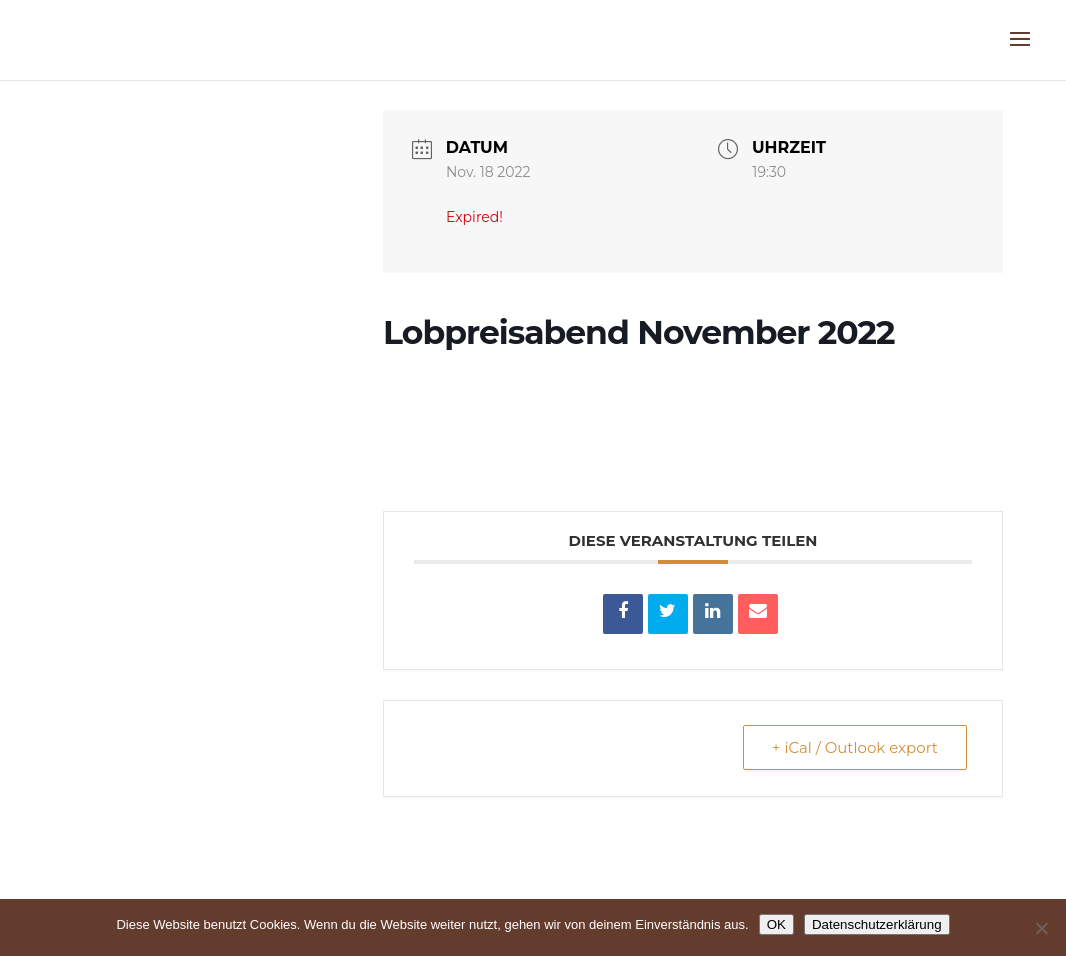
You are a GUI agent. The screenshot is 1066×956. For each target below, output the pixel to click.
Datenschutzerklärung (877, 924)
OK (776, 924)
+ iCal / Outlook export (855, 747)
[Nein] (1041, 928)
